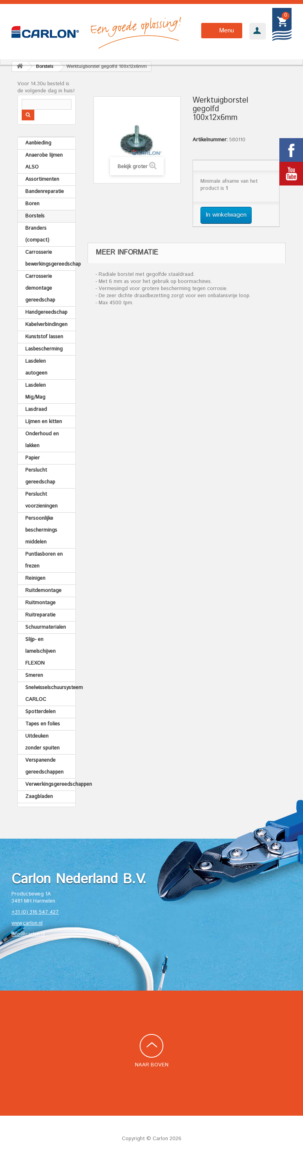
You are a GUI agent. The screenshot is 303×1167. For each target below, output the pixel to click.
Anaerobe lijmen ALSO (44, 161)
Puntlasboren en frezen (44, 560)
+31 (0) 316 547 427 (35, 912)
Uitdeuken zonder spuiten (42, 742)
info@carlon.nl (28, 934)
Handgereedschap (46, 312)
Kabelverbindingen (46, 324)
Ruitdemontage (43, 590)
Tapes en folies (42, 724)
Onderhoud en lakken (42, 440)
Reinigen (35, 578)
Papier (32, 458)
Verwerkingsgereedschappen (50, 784)
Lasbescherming (44, 349)
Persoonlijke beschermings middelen (41, 530)
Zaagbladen (39, 796)
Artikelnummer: (210, 140)
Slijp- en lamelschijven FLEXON (40, 651)
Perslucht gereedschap (40, 476)
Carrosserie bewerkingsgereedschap (50, 258)
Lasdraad (36, 409)
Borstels (35, 216)
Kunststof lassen (44, 337)
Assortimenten (42, 179)
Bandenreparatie (44, 191)
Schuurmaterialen (45, 627)
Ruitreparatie (40, 615)
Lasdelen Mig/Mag (35, 391)
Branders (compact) (37, 234)
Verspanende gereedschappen (44, 766)
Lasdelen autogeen (36, 367)
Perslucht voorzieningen (41, 500)
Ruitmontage (40, 603)
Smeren (34, 675)
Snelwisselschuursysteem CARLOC (50, 693)
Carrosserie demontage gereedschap (40, 288)
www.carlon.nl (27, 923)
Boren (32, 204)
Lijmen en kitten (43, 421)
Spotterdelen (40, 712)
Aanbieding (38, 143)
